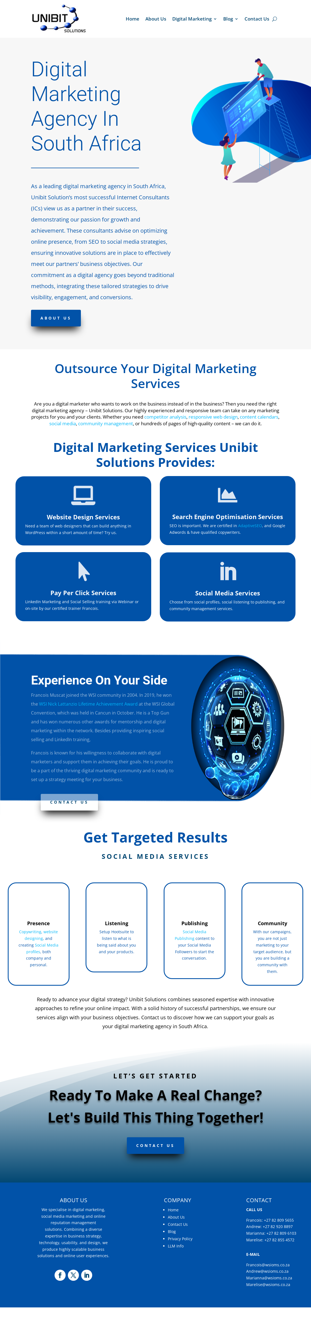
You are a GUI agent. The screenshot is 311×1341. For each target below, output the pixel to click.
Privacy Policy (180, 1238)
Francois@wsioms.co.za (268, 1264)
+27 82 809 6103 (281, 1233)
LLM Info (176, 1246)
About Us (155, 19)
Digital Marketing (192, 19)
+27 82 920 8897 (278, 1226)
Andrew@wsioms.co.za (267, 1271)
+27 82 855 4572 (279, 1239)
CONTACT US (155, 1145)
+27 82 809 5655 (279, 1220)
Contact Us (257, 19)
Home (132, 19)
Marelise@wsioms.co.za (268, 1284)
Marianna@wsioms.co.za (269, 1277)
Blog (228, 19)
